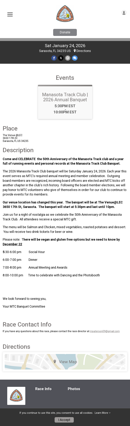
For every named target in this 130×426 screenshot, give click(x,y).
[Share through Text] (75, 58)
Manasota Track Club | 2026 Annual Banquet (65, 97)
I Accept (64, 420)
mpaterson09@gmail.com (105, 331)
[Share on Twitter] (60, 58)
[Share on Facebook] (54, 58)
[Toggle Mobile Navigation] (10, 14)
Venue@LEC (114, 202)
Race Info (43, 389)
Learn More (101, 412)
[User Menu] (124, 12)
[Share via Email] (67, 58)
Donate (65, 32)
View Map (65, 361)
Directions (83, 51)
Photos (74, 389)
